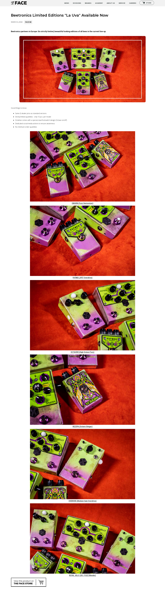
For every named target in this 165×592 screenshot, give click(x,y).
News (66, 3)
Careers (132, 3)
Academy (99, 3)
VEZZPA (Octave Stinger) (82, 427)
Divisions (77, 3)
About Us (111, 3)
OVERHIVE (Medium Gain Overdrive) (82, 501)
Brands (88, 3)
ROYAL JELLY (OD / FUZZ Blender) (82, 575)
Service (122, 3)
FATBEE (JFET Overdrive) (82, 278)
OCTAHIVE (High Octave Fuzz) (82, 352)
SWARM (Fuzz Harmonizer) (82, 203)
